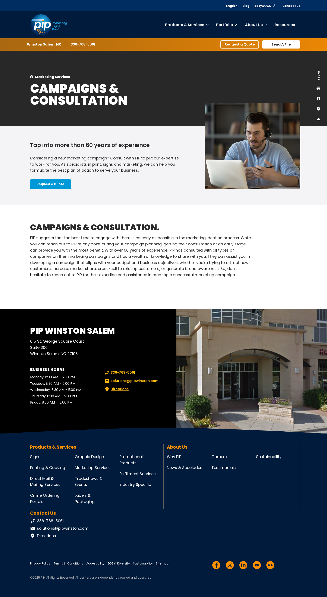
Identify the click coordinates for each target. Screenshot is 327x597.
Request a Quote (239, 44)
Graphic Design (89, 456)
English (232, 6)
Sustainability (269, 456)
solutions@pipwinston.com (131, 381)
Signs (35, 456)
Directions (116, 389)
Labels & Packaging (85, 498)
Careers (219, 456)
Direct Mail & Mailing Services (45, 481)
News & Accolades (184, 467)
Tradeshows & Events (88, 481)
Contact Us (291, 6)
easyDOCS (262, 6)
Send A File (281, 44)
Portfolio (224, 24)
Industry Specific (135, 484)
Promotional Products (131, 460)
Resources (285, 24)
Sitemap (162, 563)
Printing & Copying (47, 467)
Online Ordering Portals (45, 498)
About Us (254, 24)
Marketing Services (52, 76)
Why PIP (174, 456)
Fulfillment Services (137, 473)
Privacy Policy (40, 563)
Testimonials (223, 467)
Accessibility (95, 563)
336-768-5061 (83, 44)
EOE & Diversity (119, 563)
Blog (245, 6)
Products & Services (184, 24)
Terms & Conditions (68, 563)
